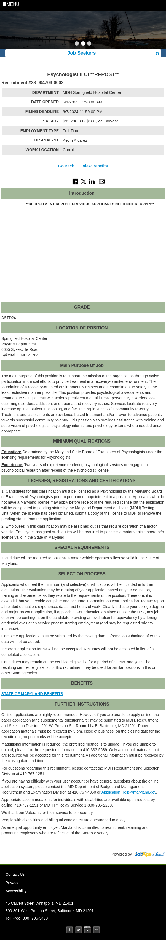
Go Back (66, 166)
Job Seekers (81, 53)
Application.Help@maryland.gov (128, 792)
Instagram (87, 929)
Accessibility (16, 891)
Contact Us (15, 874)
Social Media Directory (96, 929)
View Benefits (95, 166)
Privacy (12, 882)
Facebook (69, 929)
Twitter (78, 929)
